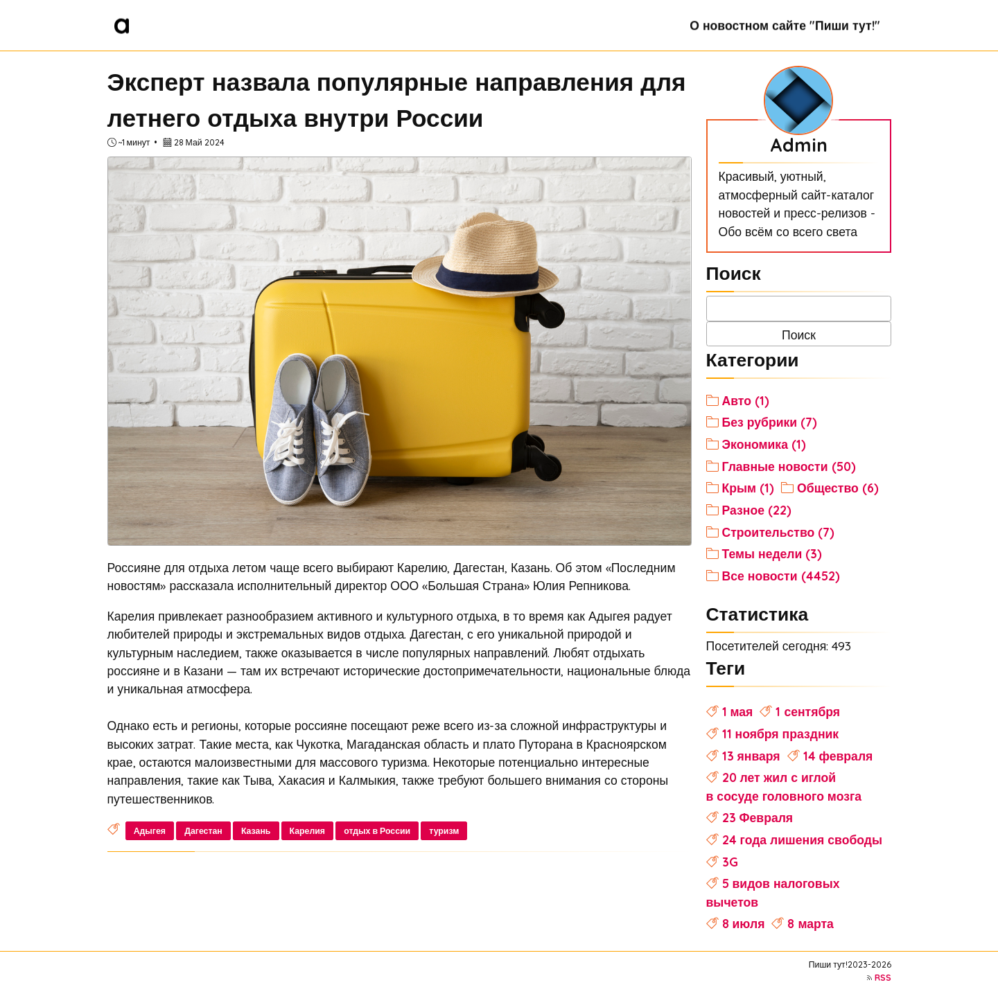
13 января (751, 755)
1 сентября (808, 711)
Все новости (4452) (781, 575)
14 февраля (838, 755)
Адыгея (150, 831)
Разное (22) (756, 509)
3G (730, 861)
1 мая (737, 711)
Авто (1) (745, 400)
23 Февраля (758, 817)
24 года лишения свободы (802, 839)
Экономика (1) (764, 444)
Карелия (307, 831)
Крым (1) (748, 487)
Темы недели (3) (772, 553)
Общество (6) (838, 487)
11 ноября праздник (780, 733)
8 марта (810, 923)
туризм (444, 831)
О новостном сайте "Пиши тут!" (784, 25)
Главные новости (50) (789, 466)
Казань (255, 831)
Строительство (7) (778, 532)
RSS (883, 977)
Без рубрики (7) (770, 421)
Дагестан (203, 831)
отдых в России (377, 831)
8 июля (743, 923)
